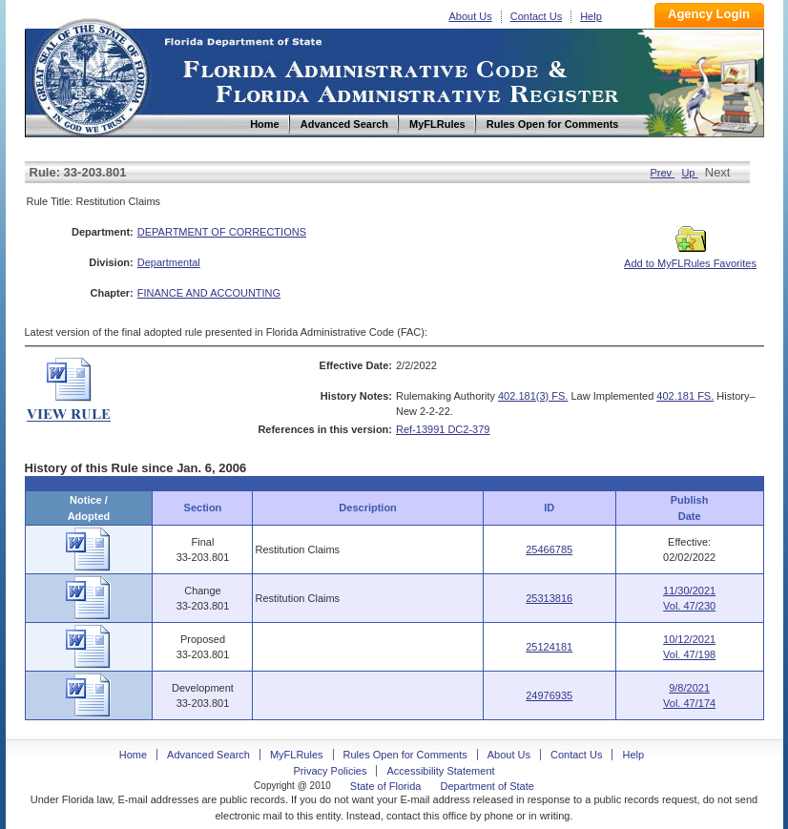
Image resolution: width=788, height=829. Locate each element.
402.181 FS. (685, 396)
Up (689, 172)
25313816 (549, 598)
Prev (662, 172)
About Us (470, 16)
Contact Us (536, 16)
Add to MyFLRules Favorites (690, 257)
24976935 (549, 695)
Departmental (168, 262)
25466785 (549, 549)
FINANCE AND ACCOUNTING (208, 293)
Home (89, 75)
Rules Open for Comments (405, 754)
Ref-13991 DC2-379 (442, 429)
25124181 (549, 647)
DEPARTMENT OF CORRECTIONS (221, 232)
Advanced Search (208, 754)
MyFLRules (296, 754)
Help (591, 16)
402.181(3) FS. (533, 396)
